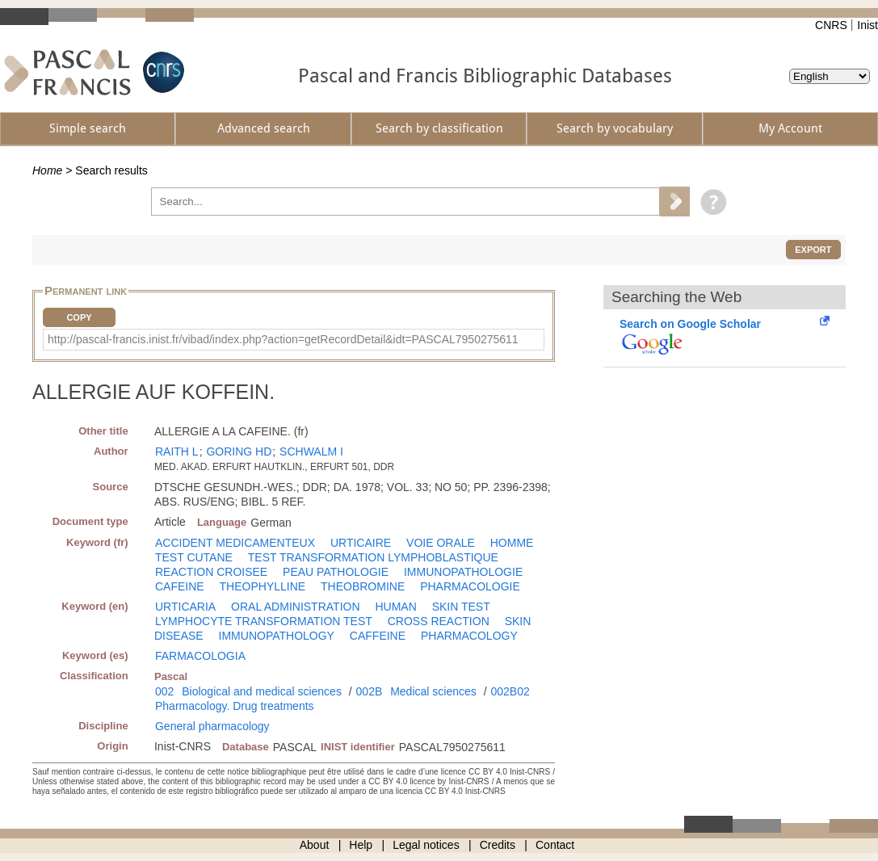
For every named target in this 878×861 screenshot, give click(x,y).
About (315, 844)
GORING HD (238, 451)
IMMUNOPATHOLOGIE (463, 571)
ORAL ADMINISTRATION (295, 606)
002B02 (509, 691)
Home (47, 170)
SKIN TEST (461, 606)
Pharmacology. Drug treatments (234, 705)
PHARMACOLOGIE (470, 586)
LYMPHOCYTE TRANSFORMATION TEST (263, 621)
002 (164, 691)
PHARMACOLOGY (469, 635)
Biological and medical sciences (262, 691)
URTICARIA (185, 606)
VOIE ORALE (440, 542)
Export (813, 249)
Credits (497, 844)
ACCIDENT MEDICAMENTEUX (235, 542)
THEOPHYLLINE (263, 586)
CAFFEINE (377, 635)
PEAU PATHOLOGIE (336, 571)
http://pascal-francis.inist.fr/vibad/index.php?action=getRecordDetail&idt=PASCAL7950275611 (283, 339)
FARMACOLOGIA (200, 655)
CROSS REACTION (438, 621)
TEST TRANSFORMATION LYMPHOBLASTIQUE (373, 557)
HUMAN (395, 606)
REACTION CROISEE (211, 571)
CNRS (831, 25)
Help (360, 844)
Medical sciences (433, 691)
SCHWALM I (311, 451)
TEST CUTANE (194, 557)
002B (369, 691)
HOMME (512, 542)
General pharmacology (212, 726)
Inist (867, 25)
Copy (78, 317)
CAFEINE (179, 586)
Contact (555, 844)
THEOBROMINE (363, 586)
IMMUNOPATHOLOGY (276, 635)
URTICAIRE (360, 542)
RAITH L (177, 451)
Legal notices (426, 844)
